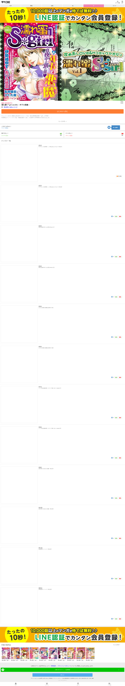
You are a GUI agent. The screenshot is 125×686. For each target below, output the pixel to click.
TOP (10, 5)
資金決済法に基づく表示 (86, 678)
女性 (52, 5)
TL (93, 5)
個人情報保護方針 (66, 678)
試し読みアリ (8, 103)
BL (73, 5)
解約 (93, 678)
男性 (31, 5)
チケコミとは (33, 678)
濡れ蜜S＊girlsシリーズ (10, 107)
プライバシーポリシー (64, 666)
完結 (3, 103)
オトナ (114, 5)
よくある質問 (39, 678)
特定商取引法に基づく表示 (75, 678)
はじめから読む (62, 111)
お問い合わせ (45, 678)
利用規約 (53, 666)
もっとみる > (116, 644)
